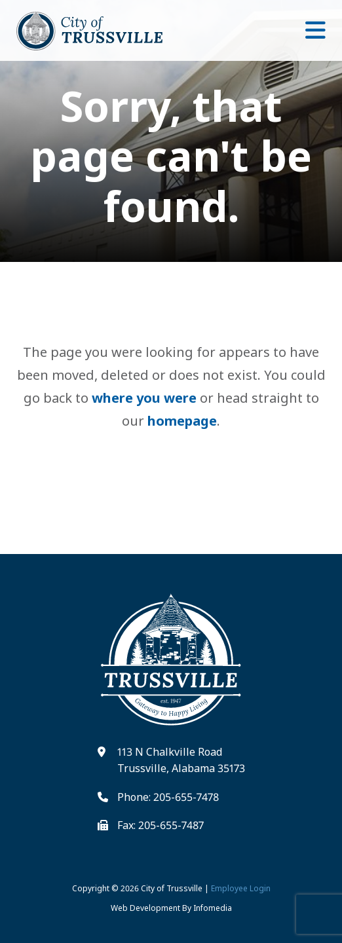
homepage (182, 421)
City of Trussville (171, 888)
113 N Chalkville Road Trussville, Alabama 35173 (181, 760)
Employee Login (241, 888)
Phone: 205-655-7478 (168, 797)
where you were (144, 398)
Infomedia (212, 908)
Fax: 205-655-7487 (160, 825)
